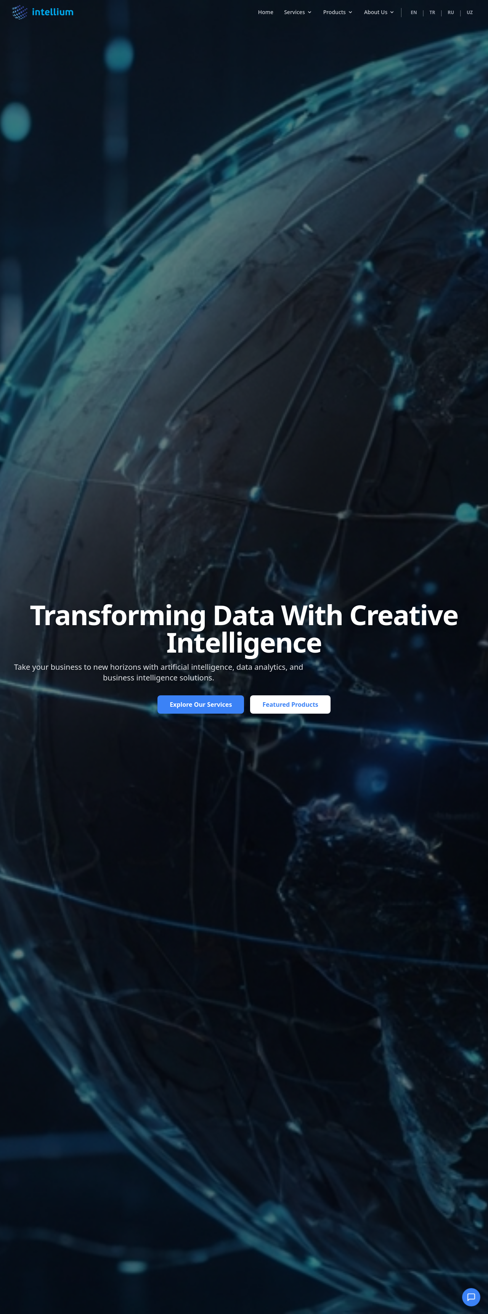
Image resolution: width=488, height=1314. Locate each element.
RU (451, 7)
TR (432, 7)
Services (298, 6)
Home (265, 6)
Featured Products (290, 704)
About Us (379, 6)
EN (414, 7)
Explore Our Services (201, 704)
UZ (470, 7)
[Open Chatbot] (471, 1297)
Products (338, 6)
